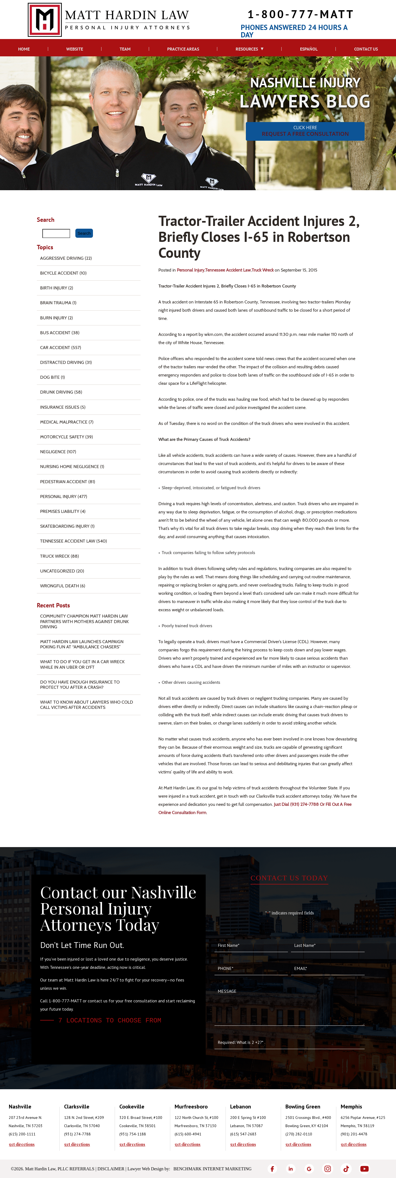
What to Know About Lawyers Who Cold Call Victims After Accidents (86, 704)
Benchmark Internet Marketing (213, 1168)
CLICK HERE (305, 131)
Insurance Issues (59, 407)
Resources (247, 49)
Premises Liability (59, 511)
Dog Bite (50, 377)
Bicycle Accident (59, 273)
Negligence (53, 451)
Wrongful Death (59, 585)
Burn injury (53, 317)
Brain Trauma (55, 302)
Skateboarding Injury (64, 526)
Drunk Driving (56, 392)
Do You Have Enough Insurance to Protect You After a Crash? (80, 684)
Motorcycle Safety (62, 436)
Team (125, 49)
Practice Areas (183, 49)
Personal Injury (190, 270)
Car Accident (55, 347)
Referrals (82, 1168)
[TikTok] (346, 1169)
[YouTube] (364, 1169)
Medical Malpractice (63, 422)
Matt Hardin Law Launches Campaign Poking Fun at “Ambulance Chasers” (81, 644)
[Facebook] (272, 1169)
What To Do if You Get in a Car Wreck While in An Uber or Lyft (82, 664)
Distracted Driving (62, 362)
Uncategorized (57, 571)
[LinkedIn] (291, 1169)
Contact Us (366, 49)
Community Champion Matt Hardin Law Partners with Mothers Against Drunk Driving (84, 621)
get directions (22, 1144)
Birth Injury (53, 288)
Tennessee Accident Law (228, 270)
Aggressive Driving (62, 258)
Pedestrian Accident (63, 481)
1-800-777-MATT (301, 14)
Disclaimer (110, 1168)
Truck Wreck (263, 270)
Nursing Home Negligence (69, 466)
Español (309, 49)
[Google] (309, 1169)
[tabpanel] (36, 1124)
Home (24, 49)
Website (74, 49)
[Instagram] (327, 1169)
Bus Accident (55, 332)
